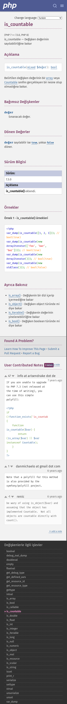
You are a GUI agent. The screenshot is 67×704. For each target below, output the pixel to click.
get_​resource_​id (15, 581)
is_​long (10, 637)
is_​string (11, 667)
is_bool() (14, 321)
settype (10, 684)
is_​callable (12, 607)
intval (9, 594)
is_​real (10, 654)
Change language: (25, 18)
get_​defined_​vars (16, 577)
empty (10, 564)
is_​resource (13, 658)
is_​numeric (12, 645)
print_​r (10, 675)
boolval (10, 551)
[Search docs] (54, 5)
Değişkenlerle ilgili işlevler (23, 545)
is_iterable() (16, 312)
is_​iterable (12, 633)
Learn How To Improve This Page (25, 349)
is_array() (15, 295)
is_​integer (12, 628)
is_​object (11, 650)
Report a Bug (31, 353)
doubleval (12, 559)
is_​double (12, 615)
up (6, 376)
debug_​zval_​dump (16, 555)
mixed (31, 67)
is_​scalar (11, 663)
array (49, 78)
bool (54, 67)
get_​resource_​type (17, 585)
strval (9, 688)
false (50, 142)
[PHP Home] (10, 5)
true (34, 142)
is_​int (9, 624)
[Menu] (62, 5)
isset (9, 671)
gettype (10, 590)
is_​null (10, 641)
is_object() (15, 304)
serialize (11, 680)
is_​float (10, 620)
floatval (10, 568)
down (13, 376)
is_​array (11, 598)
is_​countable (13, 611)
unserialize (12, 693)
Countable (11, 82)
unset (9, 697)
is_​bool (10, 602)
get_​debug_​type (15, 572)
